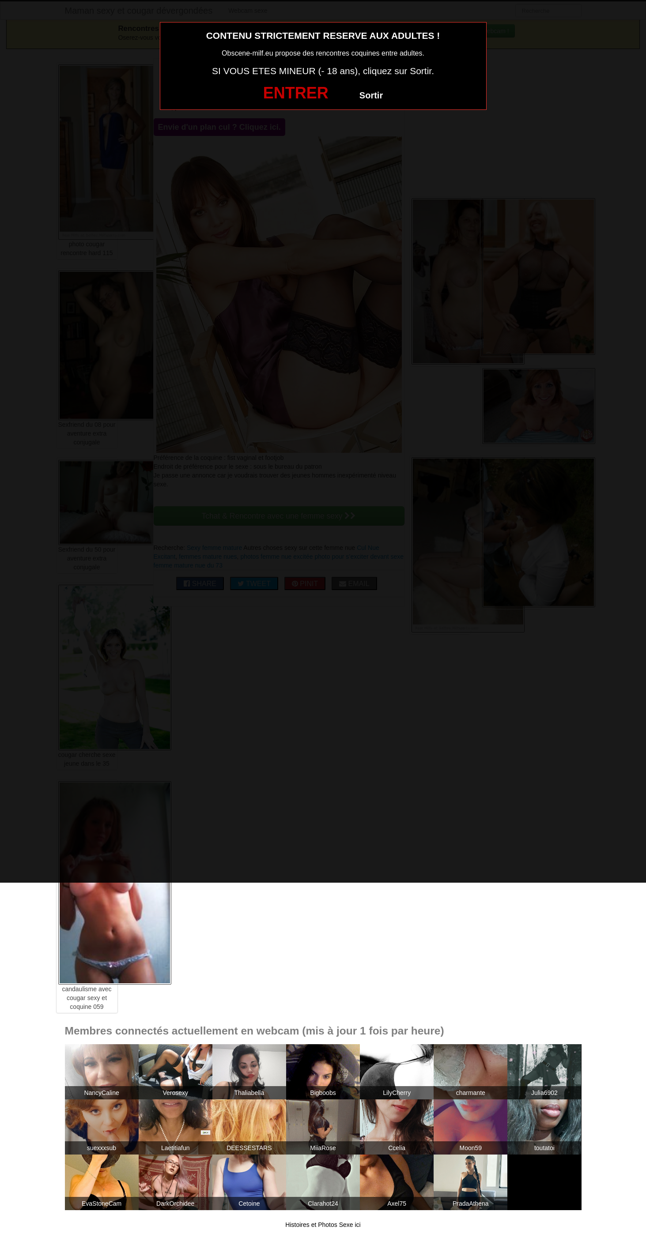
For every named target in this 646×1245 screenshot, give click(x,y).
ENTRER (296, 93)
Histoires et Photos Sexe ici (322, 1224)
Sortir (371, 95)
